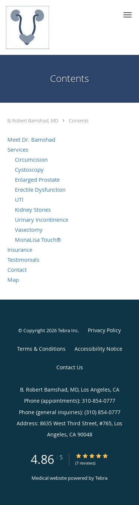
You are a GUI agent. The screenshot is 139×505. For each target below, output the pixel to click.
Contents (79, 120)
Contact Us (69, 367)
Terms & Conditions (41, 348)
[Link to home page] (34, 27)
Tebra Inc (68, 330)
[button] (127, 14)
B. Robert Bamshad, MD (33, 120)
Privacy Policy (104, 330)
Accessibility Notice (98, 348)
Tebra (101, 478)
